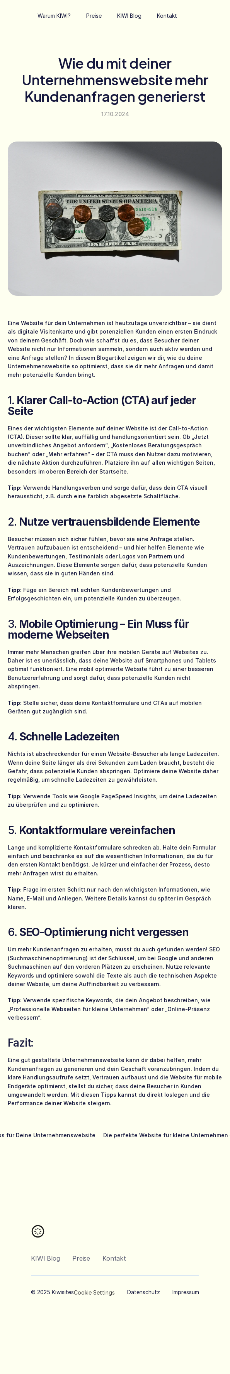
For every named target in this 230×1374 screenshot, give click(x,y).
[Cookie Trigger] (94, 1292)
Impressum (185, 1292)
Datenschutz (143, 1292)
